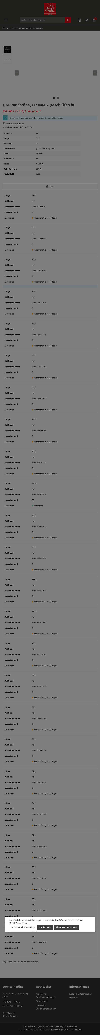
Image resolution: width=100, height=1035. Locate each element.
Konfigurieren (45, 927)
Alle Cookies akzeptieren (66, 927)
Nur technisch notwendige (23, 927)
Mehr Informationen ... (19, 923)
